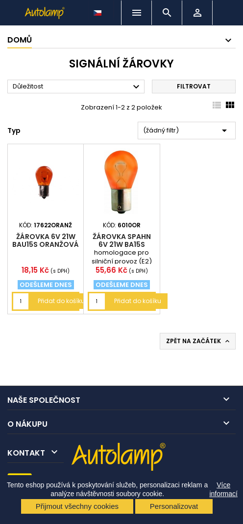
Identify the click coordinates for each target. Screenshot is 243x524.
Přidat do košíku (61, 301)
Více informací (223, 489)
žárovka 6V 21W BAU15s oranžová (45, 240)
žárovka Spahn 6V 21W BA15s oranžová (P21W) (121, 244)
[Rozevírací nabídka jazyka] (98, 10)
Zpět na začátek (198, 341)
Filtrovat (194, 86)
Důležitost (77, 87)
